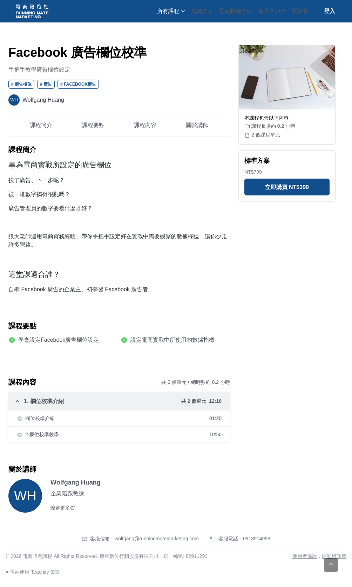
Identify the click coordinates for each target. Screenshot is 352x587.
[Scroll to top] (331, 573)
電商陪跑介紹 (235, 11)
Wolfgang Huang (75, 482)
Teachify (40, 572)
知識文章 (202, 11)
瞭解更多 (62, 508)
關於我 (300, 11)
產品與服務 (272, 11)
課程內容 (145, 125)
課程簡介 (41, 125)
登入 (329, 11)
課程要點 (93, 125)
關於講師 (197, 125)
